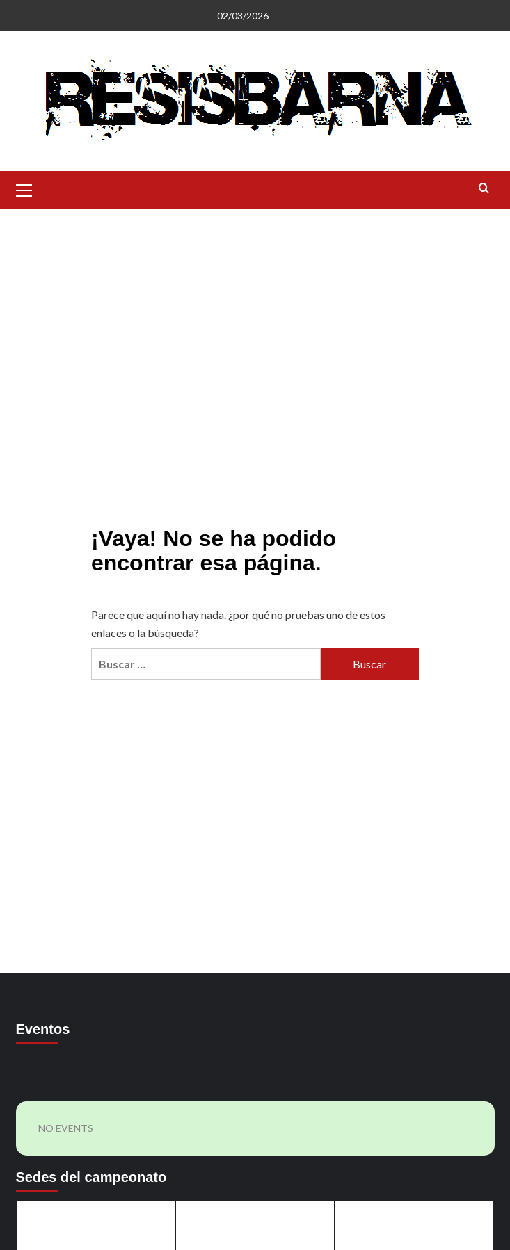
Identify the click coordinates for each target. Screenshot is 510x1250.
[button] (24, 188)
